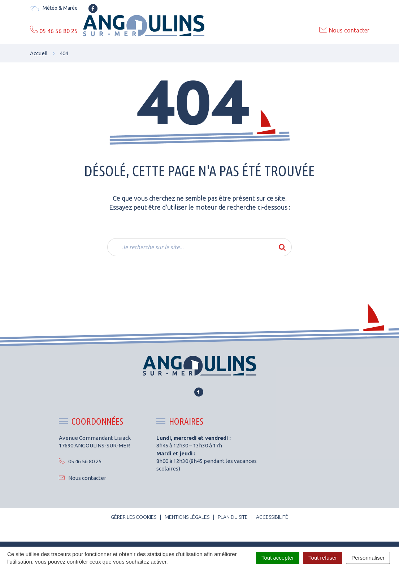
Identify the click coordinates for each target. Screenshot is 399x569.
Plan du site (233, 517)
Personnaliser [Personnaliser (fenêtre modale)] (368, 558)
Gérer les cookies (133, 517)
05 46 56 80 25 (80, 461)
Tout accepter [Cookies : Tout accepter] (277, 558)
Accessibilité (272, 517)
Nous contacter (82, 478)
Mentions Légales (187, 517)
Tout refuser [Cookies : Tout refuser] (322, 558)
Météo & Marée (54, 8)
